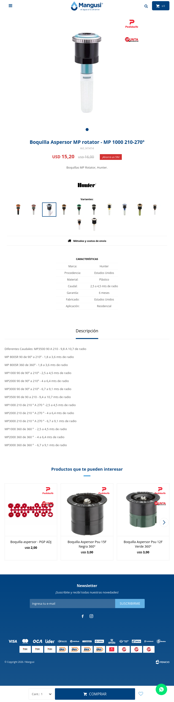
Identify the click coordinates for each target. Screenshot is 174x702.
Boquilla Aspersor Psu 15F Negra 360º (87, 544)
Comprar (97, 694)
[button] (87, 129)
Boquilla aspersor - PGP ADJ (30, 542)
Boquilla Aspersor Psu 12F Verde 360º (143, 544)
